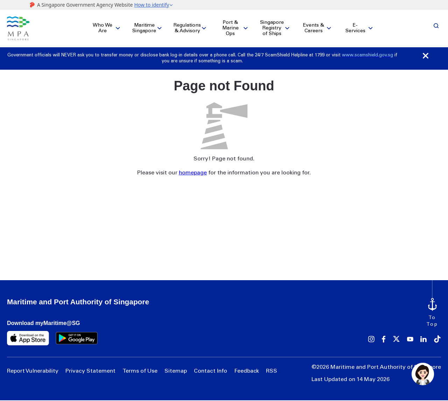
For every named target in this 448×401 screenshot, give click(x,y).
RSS (271, 372)
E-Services (355, 28)
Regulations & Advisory (187, 28)
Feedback (246, 372)
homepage (193, 173)
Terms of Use (140, 372)
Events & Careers (313, 28)
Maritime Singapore (144, 28)
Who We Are (102, 28)
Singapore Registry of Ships (272, 29)
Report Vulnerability (32, 372)
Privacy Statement (90, 372)
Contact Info (210, 372)
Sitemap (175, 372)
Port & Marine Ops (230, 29)
